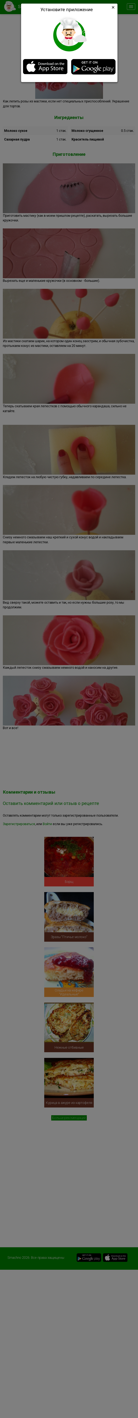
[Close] (112, 7)
